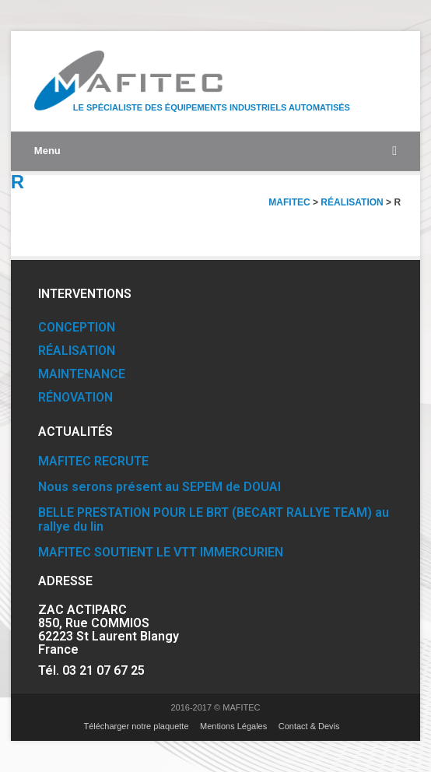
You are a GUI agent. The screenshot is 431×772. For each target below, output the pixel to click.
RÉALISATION (76, 350)
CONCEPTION (76, 327)
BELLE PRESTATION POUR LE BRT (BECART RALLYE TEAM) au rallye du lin (213, 519)
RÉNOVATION (75, 397)
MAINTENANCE (81, 374)
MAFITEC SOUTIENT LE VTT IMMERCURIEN (160, 552)
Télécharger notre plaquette (135, 726)
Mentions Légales (233, 726)
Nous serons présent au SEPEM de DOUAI (159, 486)
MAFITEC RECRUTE (93, 461)
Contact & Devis (309, 726)
